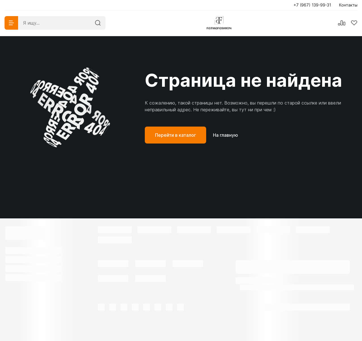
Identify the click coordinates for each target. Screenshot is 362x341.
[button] (314, 5)
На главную (225, 135)
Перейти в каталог (175, 135)
